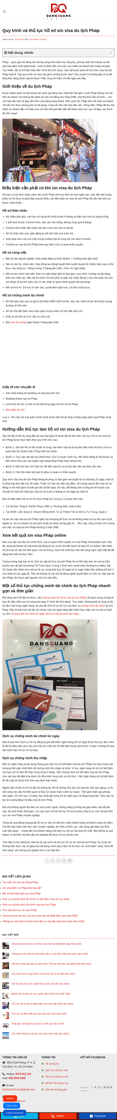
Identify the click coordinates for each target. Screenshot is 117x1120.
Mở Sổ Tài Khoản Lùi (56, 1083)
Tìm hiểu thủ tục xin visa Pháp (19, 910)
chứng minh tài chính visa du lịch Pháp (64, 597)
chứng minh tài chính (93, 605)
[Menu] (4, 11)
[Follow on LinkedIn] (108, 1087)
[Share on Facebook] (47, 861)
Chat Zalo (11, 1105)
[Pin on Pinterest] (64, 861)
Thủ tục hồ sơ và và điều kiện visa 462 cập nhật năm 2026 (42, 1003)
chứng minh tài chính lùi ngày (27, 613)
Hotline (58, 1116)
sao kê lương (18, 322)
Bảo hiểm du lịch (15, 409)
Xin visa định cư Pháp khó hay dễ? (22, 888)
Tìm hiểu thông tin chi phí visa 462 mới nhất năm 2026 (40, 1033)
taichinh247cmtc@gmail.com (18, 1089)
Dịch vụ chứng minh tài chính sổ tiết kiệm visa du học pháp (35, 899)
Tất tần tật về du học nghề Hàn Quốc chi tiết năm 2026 (40, 983)
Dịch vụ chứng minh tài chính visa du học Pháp (29, 904)
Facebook (98, 1116)
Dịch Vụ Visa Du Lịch (56, 1076)
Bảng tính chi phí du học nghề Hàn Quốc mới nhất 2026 (40, 993)
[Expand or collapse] (111, 52)
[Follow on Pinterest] (105, 1087)
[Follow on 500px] (85, 1091)
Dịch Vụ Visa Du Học (56, 1070)
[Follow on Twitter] (95, 1087)
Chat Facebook (14, 1112)
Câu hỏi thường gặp (56, 1089)
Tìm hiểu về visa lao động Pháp (20, 882)
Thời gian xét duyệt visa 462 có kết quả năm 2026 (37, 1023)
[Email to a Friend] (58, 861)
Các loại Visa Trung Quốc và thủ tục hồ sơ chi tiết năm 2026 (43, 973)
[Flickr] (82, 1091)
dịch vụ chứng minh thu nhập (62, 613)
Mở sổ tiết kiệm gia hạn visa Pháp (21, 893)
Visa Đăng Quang (38, 39)
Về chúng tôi (52, 1063)
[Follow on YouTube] (111, 1087)
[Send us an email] (98, 1087)
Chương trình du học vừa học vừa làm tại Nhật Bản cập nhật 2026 (40, 915)
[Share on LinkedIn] (70, 861)
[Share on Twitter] (52, 861)
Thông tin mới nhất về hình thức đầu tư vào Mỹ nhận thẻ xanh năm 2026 (43, 921)
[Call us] (102, 1087)
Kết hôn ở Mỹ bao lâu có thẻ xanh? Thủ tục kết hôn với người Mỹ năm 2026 (51, 963)
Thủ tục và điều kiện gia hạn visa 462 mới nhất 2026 (39, 1013)
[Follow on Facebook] (92, 1087)
